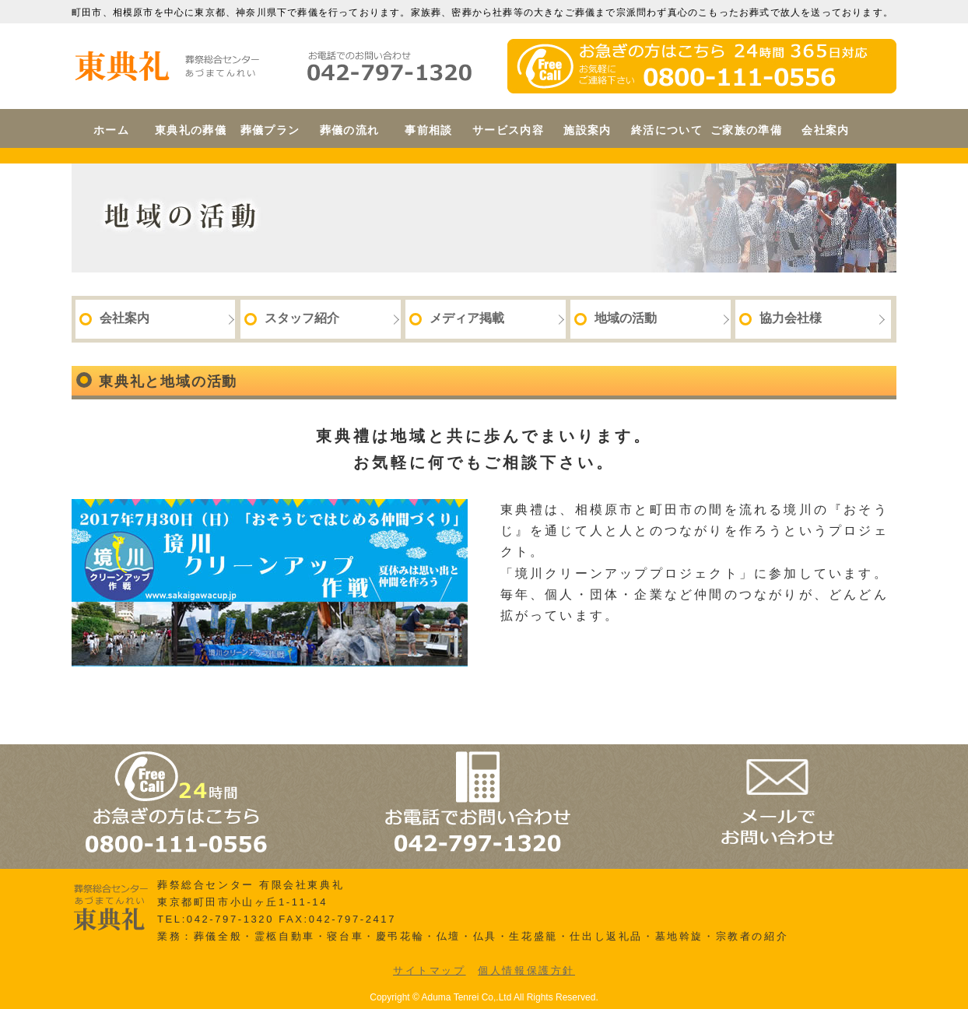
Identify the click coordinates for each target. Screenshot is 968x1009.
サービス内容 (508, 130)
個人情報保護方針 (526, 970)
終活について (667, 130)
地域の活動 (615, 318)
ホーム (111, 130)
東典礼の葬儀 (190, 130)
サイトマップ (429, 970)
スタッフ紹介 (291, 318)
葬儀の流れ (350, 130)
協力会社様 (780, 318)
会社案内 (825, 130)
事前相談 (429, 130)
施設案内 (587, 130)
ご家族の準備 (746, 130)
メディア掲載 (456, 318)
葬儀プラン (270, 130)
